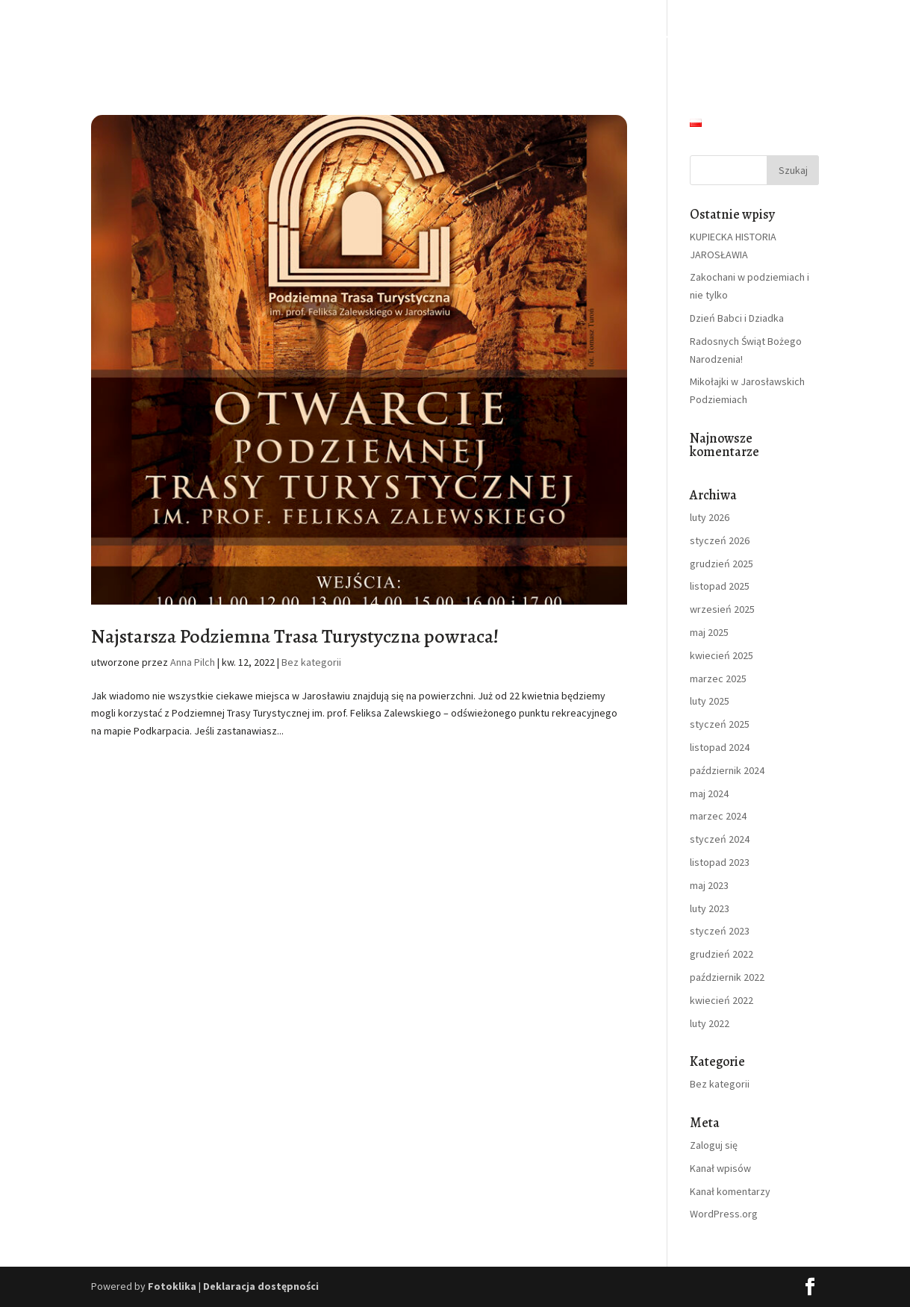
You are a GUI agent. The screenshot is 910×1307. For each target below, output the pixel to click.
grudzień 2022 (721, 954)
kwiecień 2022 (721, 1000)
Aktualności (719, 36)
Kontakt (800, 36)
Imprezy (638, 36)
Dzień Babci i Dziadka (737, 318)
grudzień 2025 (721, 563)
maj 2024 (709, 793)
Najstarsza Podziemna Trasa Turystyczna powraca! (295, 636)
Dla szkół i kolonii (545, 36)
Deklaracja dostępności (261, 1286)
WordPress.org (724, 1213)
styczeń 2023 (719, 931)
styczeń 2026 (719, 540)
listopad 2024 (719, 747)
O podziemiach (349, 36)
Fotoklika (172, 1286)
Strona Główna (261, 36)
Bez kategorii (311, 662)
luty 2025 (709, 701)
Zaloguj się (714, 1145)
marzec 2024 (718, 816)
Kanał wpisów (720, 1168)
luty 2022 (709, 1023)
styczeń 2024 (719, 839)
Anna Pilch (192, 662)
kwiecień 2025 (721, 655)
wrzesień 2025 (722, 609)
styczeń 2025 (719, 724)
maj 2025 (709, 632)
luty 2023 (709, 908)
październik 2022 (727, 977)
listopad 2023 (719, 862)
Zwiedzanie (443, 36)
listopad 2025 (719, 586)
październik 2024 (727, 770)
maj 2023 (709, 885)
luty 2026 (709, 517)
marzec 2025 (718, 678)
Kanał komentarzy (730, 1191)
